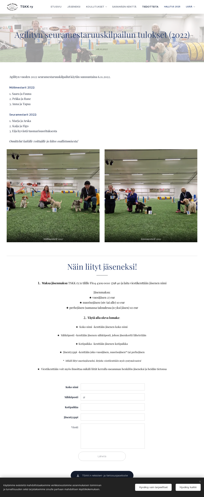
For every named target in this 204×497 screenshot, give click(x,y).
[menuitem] (66, 7)
